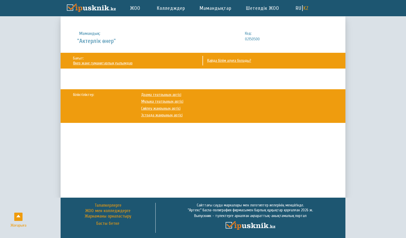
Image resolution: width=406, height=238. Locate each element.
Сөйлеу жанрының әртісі (160, 108)
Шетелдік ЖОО (262, 8)
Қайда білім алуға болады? (229, 60)
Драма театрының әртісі (161, 94)
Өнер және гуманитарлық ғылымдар (103, 63)
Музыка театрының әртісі (162, 101)
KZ (306, 8)
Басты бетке (107, 223)
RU (298, 8)
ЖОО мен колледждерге (107, 210)
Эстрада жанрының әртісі (162, 115)
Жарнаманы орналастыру (108, 216)
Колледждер (171, 8)
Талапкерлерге (108, 205)
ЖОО (135, 8)
